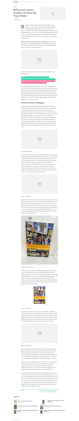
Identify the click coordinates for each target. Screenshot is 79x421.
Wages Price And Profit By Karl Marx (25, 401)
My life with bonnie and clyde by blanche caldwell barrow (33, 82)
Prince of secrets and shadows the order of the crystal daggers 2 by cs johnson (38, 79)
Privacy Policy (30, 1)
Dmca (26, 1)
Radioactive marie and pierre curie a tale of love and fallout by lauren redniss (38, 81)
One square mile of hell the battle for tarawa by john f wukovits (35, 77)
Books (39, 1)
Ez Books (14, 419)
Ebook (42, 1)
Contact (22, 1)
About (35, 1)
